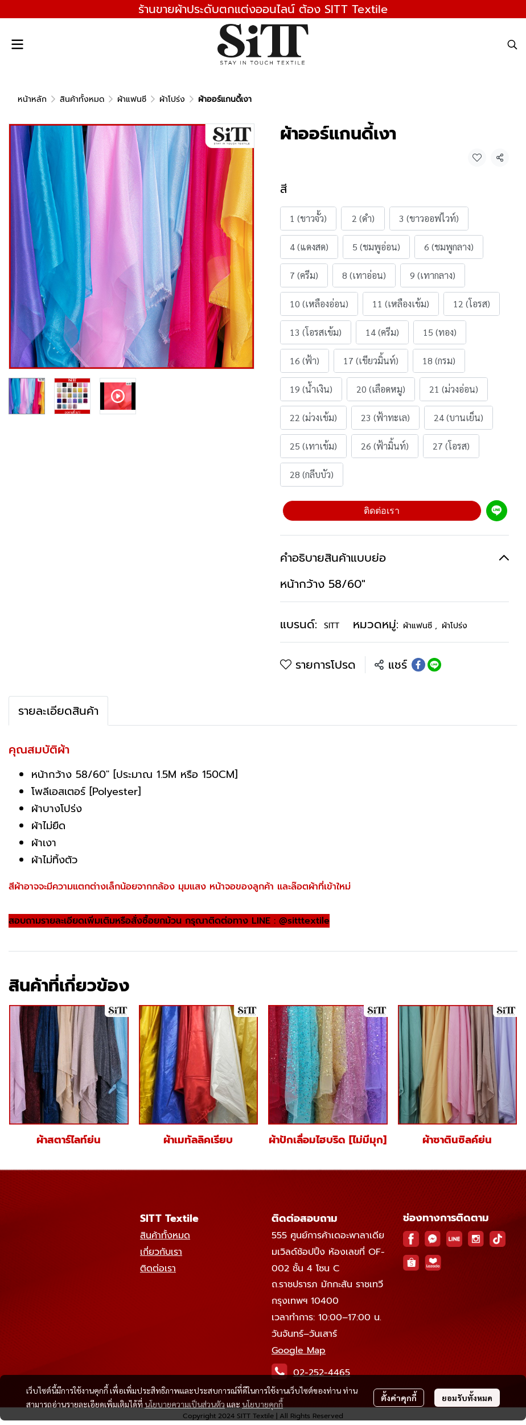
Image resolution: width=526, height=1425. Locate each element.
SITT (331, 626)
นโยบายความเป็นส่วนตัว (185, 1404)
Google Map (299, 1350)
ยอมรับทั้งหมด (467, 1398)
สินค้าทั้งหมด (82, 99)
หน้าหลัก (32, 99)
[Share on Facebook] (418, 665)
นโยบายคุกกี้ (262, 1404)
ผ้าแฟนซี (131, 99)
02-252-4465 (321, 1372)
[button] (512, 44)
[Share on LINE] (434, 665)
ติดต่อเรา (382, 511)
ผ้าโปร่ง (172, 99)
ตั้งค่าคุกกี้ (399, 1398)
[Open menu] (17, 44)
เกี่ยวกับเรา (161, 1252)
